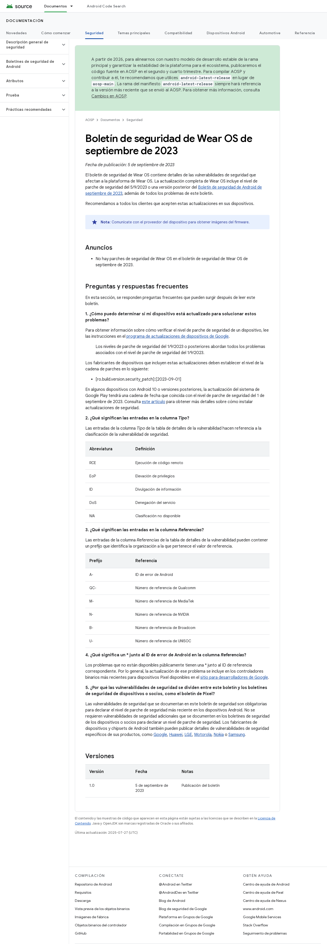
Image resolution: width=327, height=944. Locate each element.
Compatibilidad (178, 33)
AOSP (89, 120)
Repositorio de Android (93, 884)
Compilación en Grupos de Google (187, 925)
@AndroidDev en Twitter (178, 892)
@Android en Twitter (175, 884)
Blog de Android (172, 900)
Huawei (175, 734)
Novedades (16, 33)
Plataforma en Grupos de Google (186, 917)
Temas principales (134, 33)
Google (160, 734)
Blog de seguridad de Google (183, 908)
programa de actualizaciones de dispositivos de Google (177, 336)
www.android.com (258, 908)
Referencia (305, 33)
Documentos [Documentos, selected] (55, 6)
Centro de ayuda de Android (266, 884)
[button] (30, 44)
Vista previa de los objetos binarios (102, 908)
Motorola (203, 734)
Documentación (25, 20)
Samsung (236, 734)
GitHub (80, 933)
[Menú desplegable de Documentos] (74, 6)
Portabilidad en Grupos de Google (186, 933)
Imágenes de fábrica (92, 917)
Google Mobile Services (262, 917)
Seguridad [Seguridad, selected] (94, 33)
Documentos (110, 120)
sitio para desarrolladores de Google (234, 677)
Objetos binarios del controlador (101, 925)
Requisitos (83, 892)
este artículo (153, 401)
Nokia (219, 734)
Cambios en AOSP (108, 96)
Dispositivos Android (226, 33)
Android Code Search (106, 6)
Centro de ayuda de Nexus (264, 900)
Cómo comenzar (56, 33)
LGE (188, 734)
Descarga (83, 900)
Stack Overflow (255, 925)
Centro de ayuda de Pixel (263, 892)
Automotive (270, 33)
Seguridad (134, 120)
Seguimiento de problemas (265, 933)
